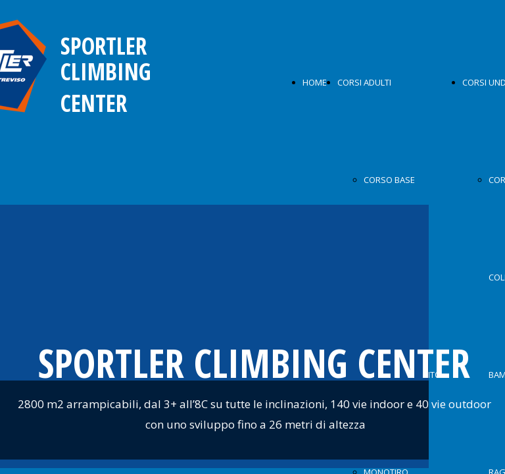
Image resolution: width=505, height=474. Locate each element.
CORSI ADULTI (364, 82)
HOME (314, 82)
